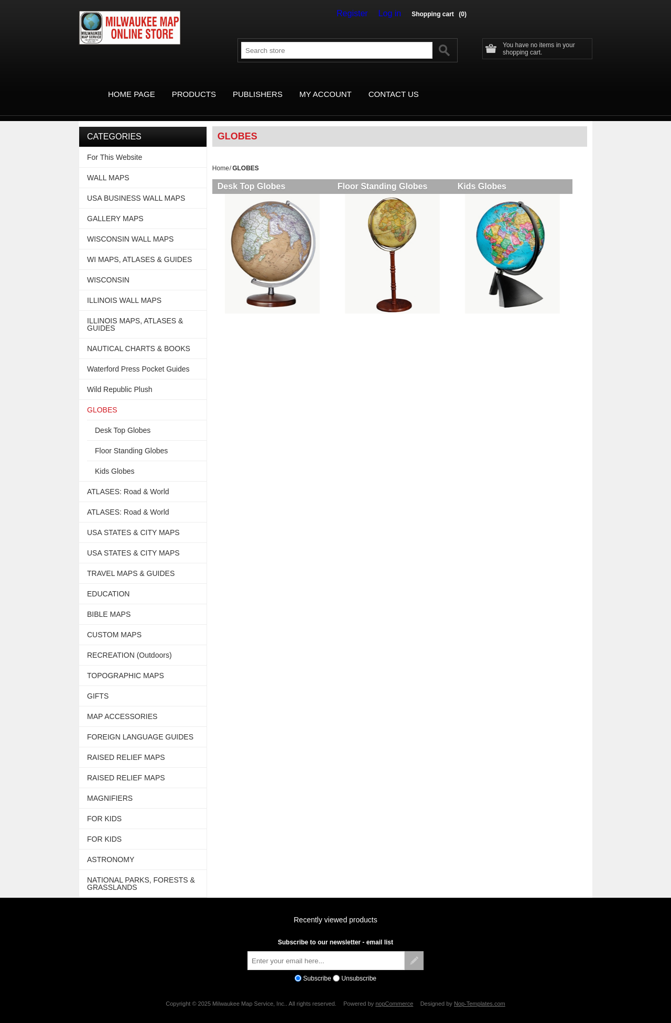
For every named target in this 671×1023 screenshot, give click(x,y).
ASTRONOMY (110, 847)
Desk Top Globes (252, 174)
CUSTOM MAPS (114, 622)
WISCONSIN (108, 268)
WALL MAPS (108, 165)
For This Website (114, 145)
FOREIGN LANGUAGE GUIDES (140, 725)
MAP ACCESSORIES (122, 704)
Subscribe (317, 966)
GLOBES (102, 398)
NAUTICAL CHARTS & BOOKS (138, 336)
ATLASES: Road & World (128, 479)
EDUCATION (108, 582)
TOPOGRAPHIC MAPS (125, 663)
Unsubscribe (358, 966)
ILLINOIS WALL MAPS (124, 288)
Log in (392, 13)
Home (220, 156)
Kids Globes (489, 174)
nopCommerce (394, 991)
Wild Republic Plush (120, 377)
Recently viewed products (335, 908)
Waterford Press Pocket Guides (138, 357)
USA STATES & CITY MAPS (133, 520)
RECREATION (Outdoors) (129, 643)
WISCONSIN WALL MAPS (130, 227)
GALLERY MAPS (115, 206)
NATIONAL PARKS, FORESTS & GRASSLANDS (141, 871)
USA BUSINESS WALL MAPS (136, 186)
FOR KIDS (104, 806)
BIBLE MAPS (109, 602)
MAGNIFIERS (110, 786)
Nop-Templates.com (479, 991)
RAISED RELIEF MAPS (126, 745)
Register (359, 13)
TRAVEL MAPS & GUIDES (131, 561)
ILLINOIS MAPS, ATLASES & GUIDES (135, 312)
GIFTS (98, 684)
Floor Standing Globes (386, 174)
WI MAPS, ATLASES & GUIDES (139, 247)
